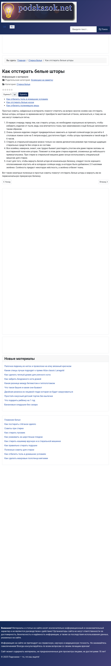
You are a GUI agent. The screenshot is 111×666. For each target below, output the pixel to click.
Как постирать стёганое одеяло (20, 424)
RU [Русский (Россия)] (12, 27)
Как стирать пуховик (14, 432)
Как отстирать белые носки (20, 102)
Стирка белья (23, 84)
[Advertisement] (25, 44)
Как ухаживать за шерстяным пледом (23, 437)
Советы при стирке (14, 428)
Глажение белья (12, 420)
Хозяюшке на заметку (42, 80)
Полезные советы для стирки (19, 449)
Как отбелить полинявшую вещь (22, 105)
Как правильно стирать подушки (20, 445)
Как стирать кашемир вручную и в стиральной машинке (32, 441)
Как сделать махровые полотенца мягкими (26, 458)
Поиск (103, 29)
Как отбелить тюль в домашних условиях (25, 454)
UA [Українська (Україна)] (4, 27)
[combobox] (83, 29)
